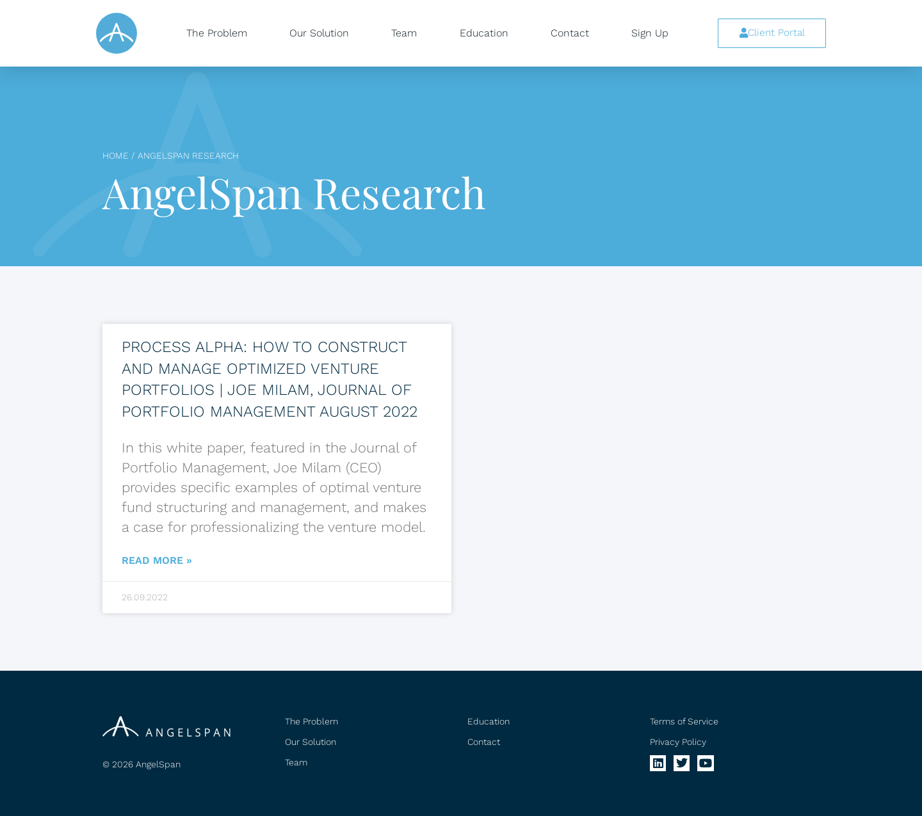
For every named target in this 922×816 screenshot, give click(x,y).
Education (484, 33)
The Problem (216, 33)
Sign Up (649, 33)
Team (404, 33)
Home (115, 155)
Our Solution (319, 33)
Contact (570, 33)
